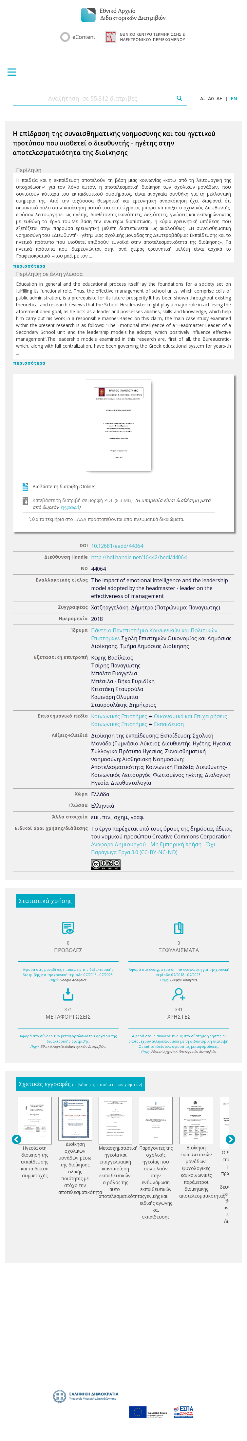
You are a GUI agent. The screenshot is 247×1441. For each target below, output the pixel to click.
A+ (219, 98)
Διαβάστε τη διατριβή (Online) (64, 486)
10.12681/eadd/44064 (117, 545)
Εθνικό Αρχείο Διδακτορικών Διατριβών (72, 1046)
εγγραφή (69, 507)
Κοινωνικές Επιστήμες (119, 716)
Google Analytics (72, 980)
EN (234, 98)
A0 (211, 98)
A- (202, 98)
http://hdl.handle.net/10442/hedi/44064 (139, 557)
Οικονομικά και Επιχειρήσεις (190, 716)
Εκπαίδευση (169, 724)
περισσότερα (29, 266)
